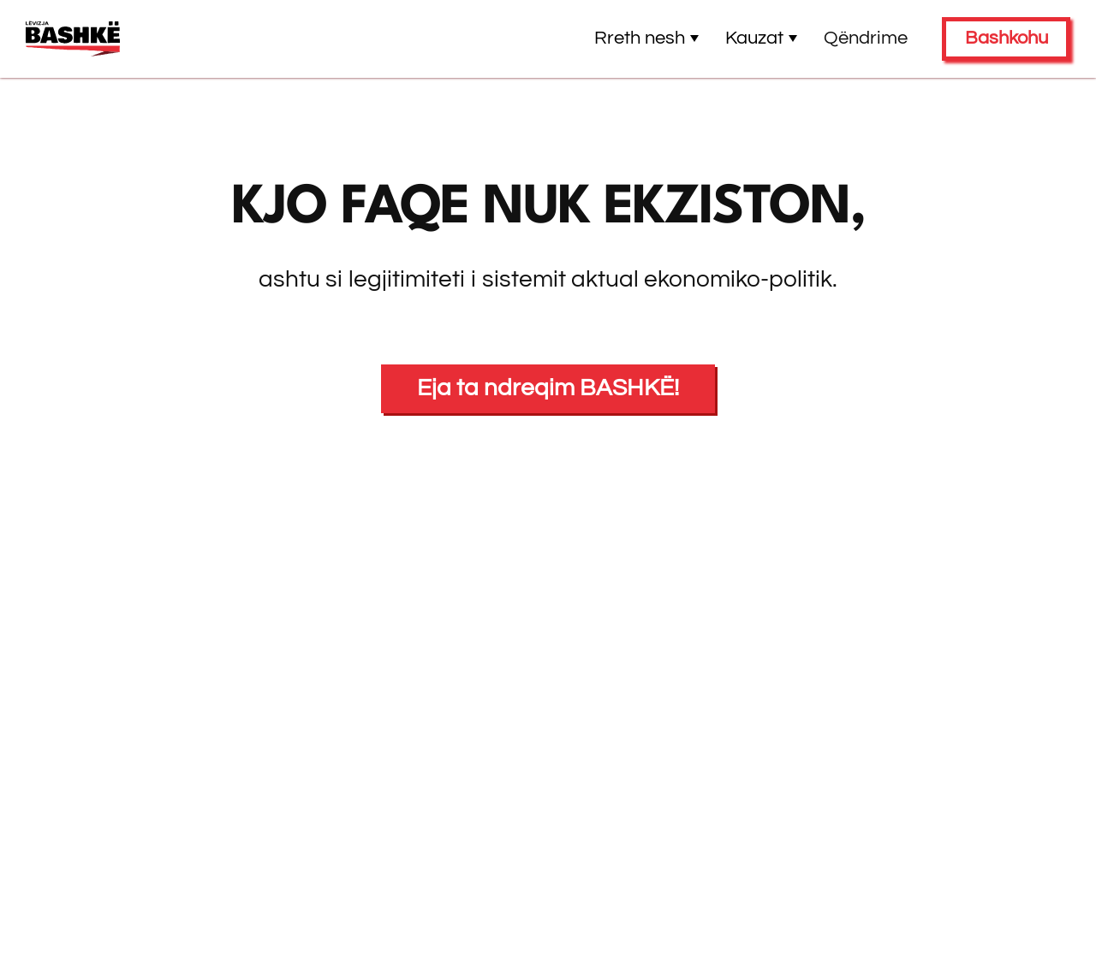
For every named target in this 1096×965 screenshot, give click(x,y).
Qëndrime (866, 38)
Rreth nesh (647, 38)
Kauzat (761, 38)
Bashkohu (1006, 38)
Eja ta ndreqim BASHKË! (548, 388)
